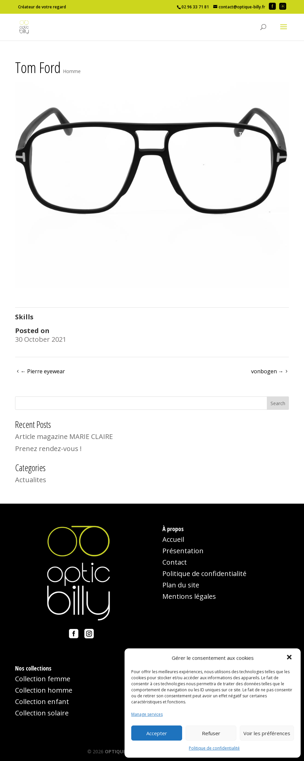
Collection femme (42, 678)
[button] (290, 658)
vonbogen (267, 371)
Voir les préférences (266, 733)
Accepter (156, 733)
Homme (72, 71)
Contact (174, 562)
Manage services (147, 714)
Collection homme (43, 690)
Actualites (30, 479)
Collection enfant (42, 701)
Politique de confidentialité (214, 748)
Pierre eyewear (42, 371)
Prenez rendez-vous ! (48, 448)
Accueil (173, 539)
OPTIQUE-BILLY (122, 751)
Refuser (211, 733)
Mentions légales (189, 596)
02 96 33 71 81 (195, 7)
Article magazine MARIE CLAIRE (64, 436)
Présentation (183, 550)
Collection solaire (42, 712)
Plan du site (180, 584)
